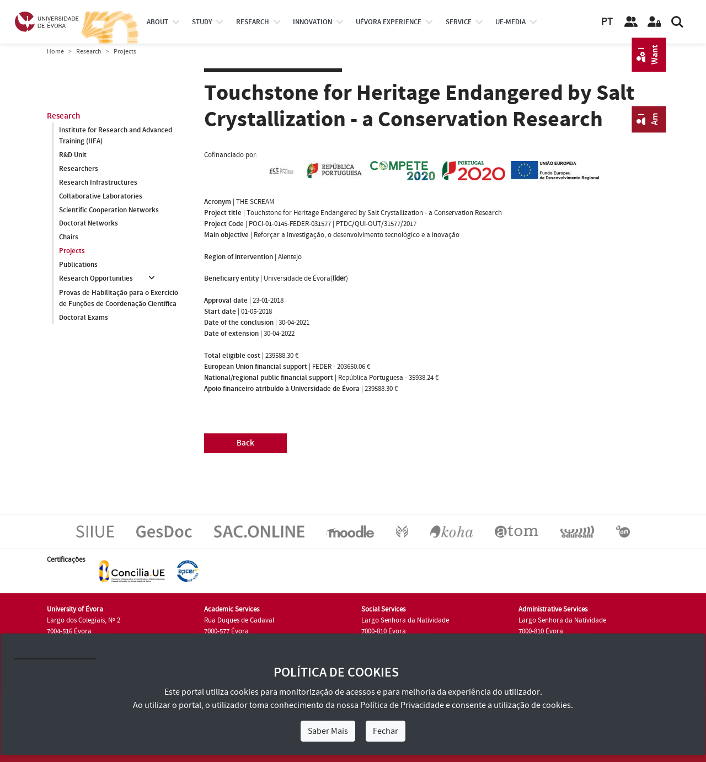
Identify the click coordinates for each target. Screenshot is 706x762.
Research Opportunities (96, 279)
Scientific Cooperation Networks (109, 210)
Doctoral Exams (83, 318)
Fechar (385, 731)
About (157, 22)
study (202, 22)
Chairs (68, 238)
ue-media (510, 22)
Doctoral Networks (88, 224)
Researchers (78, 169)
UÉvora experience (388, 22)
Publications (78, 265)
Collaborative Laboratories (100, 196)
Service (459, 22)
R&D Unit (73, 155)
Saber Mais (328, 731)
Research (88, 51)
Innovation (312, 22)
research (252, 22)
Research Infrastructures (98, 182)
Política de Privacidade (402, 705)
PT (607, 22)
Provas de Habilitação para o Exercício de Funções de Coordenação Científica (118, 298)
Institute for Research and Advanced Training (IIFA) (115, 135)
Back (245, 443)
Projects (72, 251)
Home (55, 51)
